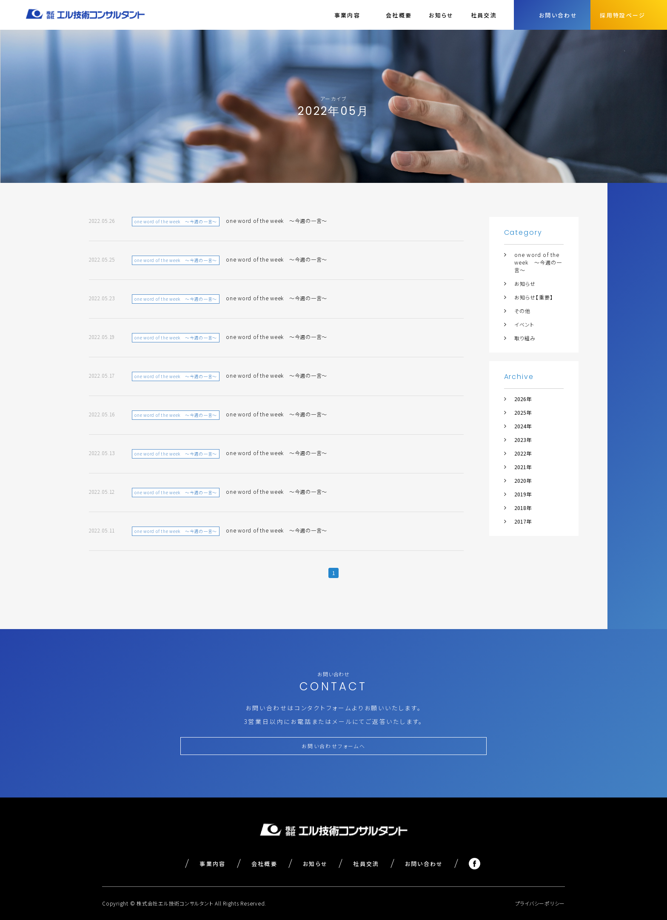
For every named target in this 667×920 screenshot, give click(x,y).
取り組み (525, 338)
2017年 (522, 521)
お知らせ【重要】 (533, 297)
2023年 (522, 439)
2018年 (522, 507)
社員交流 (484, 15)
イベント (524, 324)
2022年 (522, 453)
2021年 (522, 466)
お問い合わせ (424, 864)
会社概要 (399, 15)
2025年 (522, 412)
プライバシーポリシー (540, 903)
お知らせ (441, 15)
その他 (522, 310)
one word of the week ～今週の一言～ (538, 262)
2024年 (522, 426)
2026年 (522, 398)
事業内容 (212, 864)
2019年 (522, 494)
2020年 (522, 480)
